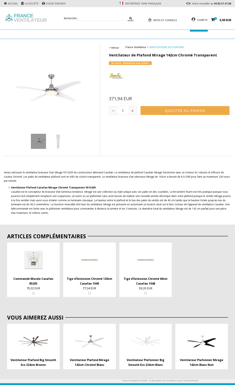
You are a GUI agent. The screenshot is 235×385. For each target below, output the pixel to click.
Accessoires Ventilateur (170, 34)
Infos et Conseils (165, 20)
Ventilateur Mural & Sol (87, 34)
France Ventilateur (135, 47)
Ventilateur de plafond (46, 34)
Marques (199, 34)
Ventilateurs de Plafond (166, 47)
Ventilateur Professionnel (128, 34)
